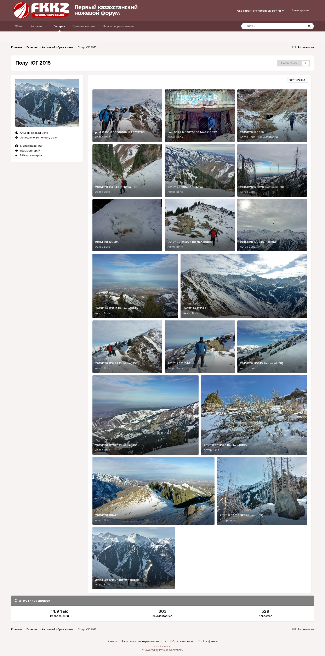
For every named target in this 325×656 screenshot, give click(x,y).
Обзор (19, 26)
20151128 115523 (194, 308)
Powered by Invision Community (163, 649)
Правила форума (84, 26)
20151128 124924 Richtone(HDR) (189, 241)
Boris (45, 132)
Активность (38, 26)
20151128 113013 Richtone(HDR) (261, 363)
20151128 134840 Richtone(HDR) (117, 187)
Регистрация (300, 10)
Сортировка (298, 80)
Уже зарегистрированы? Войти (260, 10)
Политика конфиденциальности (143, 641)
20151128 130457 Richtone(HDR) (189, 187)
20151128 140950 (252, 132)
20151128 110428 (107, 515)
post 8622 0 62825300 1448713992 (192, 132)
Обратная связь (182, 641)
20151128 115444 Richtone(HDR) (117, 363)
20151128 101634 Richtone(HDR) (117, 579)
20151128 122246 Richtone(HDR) (262, 241)
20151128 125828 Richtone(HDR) (262, 187)
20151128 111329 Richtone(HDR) (225, 445)
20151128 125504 (107, 241)
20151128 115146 (178, 363)
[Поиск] (265, 26)
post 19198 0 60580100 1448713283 (120, 132)
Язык (112, 641)
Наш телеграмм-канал (118, 26)
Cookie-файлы (208, 641)
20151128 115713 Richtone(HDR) (116, 308)
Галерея (59, 27)
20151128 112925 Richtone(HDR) (117, 445)
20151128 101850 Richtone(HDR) (241, 515)
